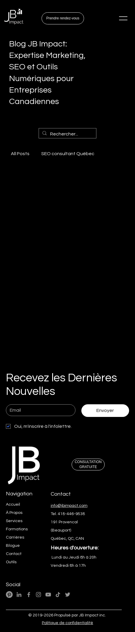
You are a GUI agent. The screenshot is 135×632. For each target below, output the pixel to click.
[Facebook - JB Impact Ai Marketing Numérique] (28, 594)
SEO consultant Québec (67, 153)
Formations (17, 529)
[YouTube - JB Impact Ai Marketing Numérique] (48, 594)
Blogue (13, 546)
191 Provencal (64, 522)
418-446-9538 (71, 514)
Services (14, 521)
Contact (14, 554)
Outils (11, 562)
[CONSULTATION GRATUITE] (88, 464)
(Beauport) (61, 530)
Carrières (15, 537)
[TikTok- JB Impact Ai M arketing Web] (58, 594)
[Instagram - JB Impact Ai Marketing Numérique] (38, 594)
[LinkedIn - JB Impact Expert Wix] (19, 594)
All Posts (20, 153)
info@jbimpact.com (69, 506)
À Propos (14, 513)
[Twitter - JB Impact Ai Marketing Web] (67, 594)
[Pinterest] (9, 594)
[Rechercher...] (67, 134)
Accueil (13, 504)
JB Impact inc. (92, 615)
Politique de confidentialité (67, 623)
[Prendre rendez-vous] (63, 18)
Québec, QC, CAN (67, 539)
